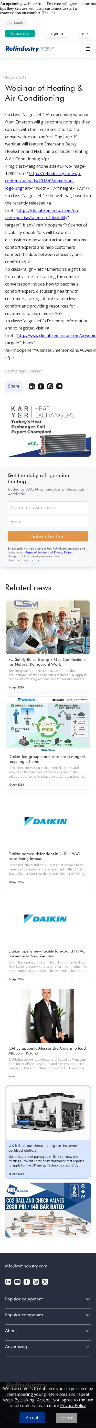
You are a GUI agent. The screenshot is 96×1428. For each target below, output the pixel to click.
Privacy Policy (62, 552)
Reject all (66, 1417)
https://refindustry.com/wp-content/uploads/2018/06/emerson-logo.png (43, 181)
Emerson (35, 371)
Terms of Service (36, 552)
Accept (32, 1417)
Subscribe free (48, 536)
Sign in (56, 33)
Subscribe (20, 33)
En (83, 33)
